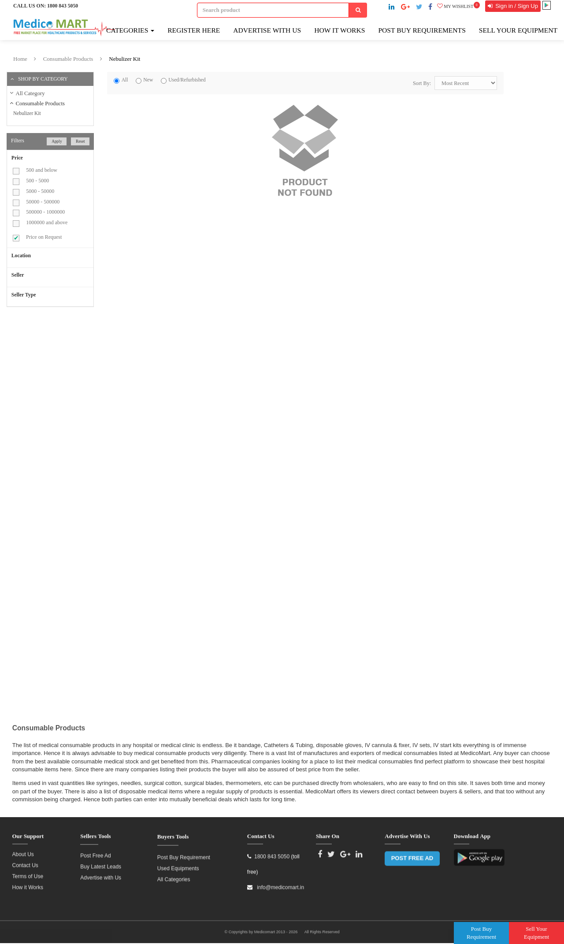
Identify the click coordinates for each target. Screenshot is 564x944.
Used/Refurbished (186, 80)
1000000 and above (46, 222)
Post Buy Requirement (183, 854)
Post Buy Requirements (421, 30)
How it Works (27, 884)
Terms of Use (28, 873)
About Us (23, 851)
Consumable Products (68, 59)
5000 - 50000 (40, 191)
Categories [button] (130, 30)
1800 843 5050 (62, 6)
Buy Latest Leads (100, 863)
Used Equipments (178, 865)
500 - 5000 (37, 181)
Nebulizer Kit (124, 59)
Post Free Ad (95, 852)
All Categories (173, 876)
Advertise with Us (267, 30)
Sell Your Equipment (518, 30)
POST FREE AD (412, 854)
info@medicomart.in (280, 884)
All (125, 80)
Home (20, 59)
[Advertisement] (81, 377)
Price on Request (44, 237)
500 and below (41, 170)
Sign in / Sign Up (516, 6)
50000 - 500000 (42, 202)
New (148, 80)
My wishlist (458, 6)
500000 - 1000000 (45, 212)
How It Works (339, 30)
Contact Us (25, 862)
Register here (193, 30)
